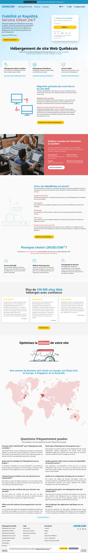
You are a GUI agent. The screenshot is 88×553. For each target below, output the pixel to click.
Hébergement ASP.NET (8, 530)
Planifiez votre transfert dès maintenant (50, 122)
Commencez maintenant (10, 40)
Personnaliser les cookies (73, 548)
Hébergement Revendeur (8, 538)
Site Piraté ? (26, 535)
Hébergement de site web (8, 528)
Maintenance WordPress (29, 533)
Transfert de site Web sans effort (45, 109)
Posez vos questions (56, 167)
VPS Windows (5, 543)
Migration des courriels (45, 98)
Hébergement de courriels (9, 535)
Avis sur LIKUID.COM (49, 538)
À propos (46, 528)
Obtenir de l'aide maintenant (44, 237)
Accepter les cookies (63, 548)
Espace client (26, 528)
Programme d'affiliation (50, 535)
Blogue (46, 530)
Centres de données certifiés (51, 540)
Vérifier (65, 27)
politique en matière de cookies (43, 549)
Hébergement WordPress (8, 533)
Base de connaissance (29, 530)
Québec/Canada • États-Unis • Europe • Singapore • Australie (44, 54)
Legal (45, 533)
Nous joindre (26, 538)
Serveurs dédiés (6, 540)
